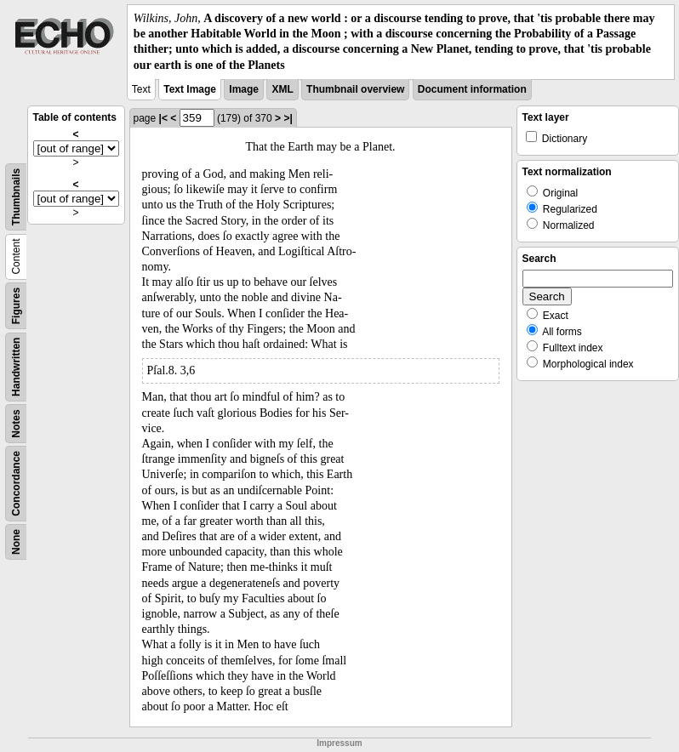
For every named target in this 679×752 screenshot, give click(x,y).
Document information (472, 89)
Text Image (189, 89)
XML (282, 89)
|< (163, 118)
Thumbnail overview (355, 89)
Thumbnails (16, 196)
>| (287, 118)
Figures (16, 306)
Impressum (339, 743)
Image (244, 89)
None (16, 542)
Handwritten (16, 366)
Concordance (16, 483)
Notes (16, 423)
